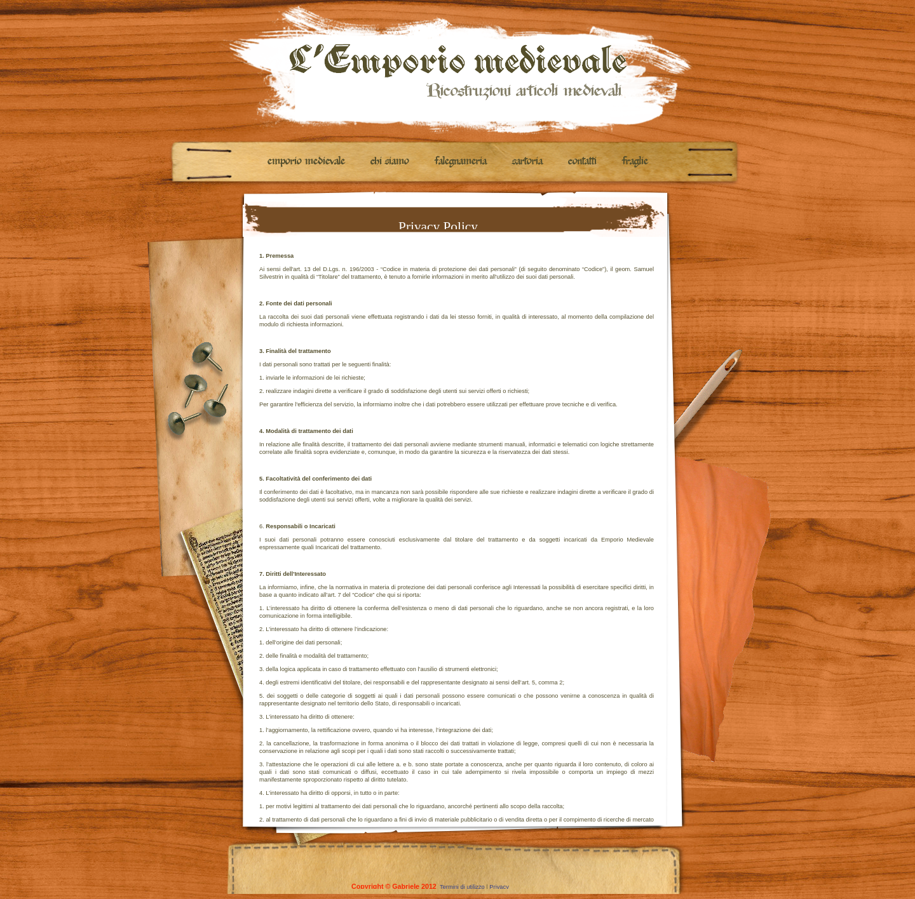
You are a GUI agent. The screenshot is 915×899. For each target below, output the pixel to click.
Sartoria (527, 162)
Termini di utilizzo (462, 887)
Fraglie (635, 162)
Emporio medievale (306, 162)
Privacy (501, 887)
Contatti (582, 162)
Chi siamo (389, 162)
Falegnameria (461, 162)
